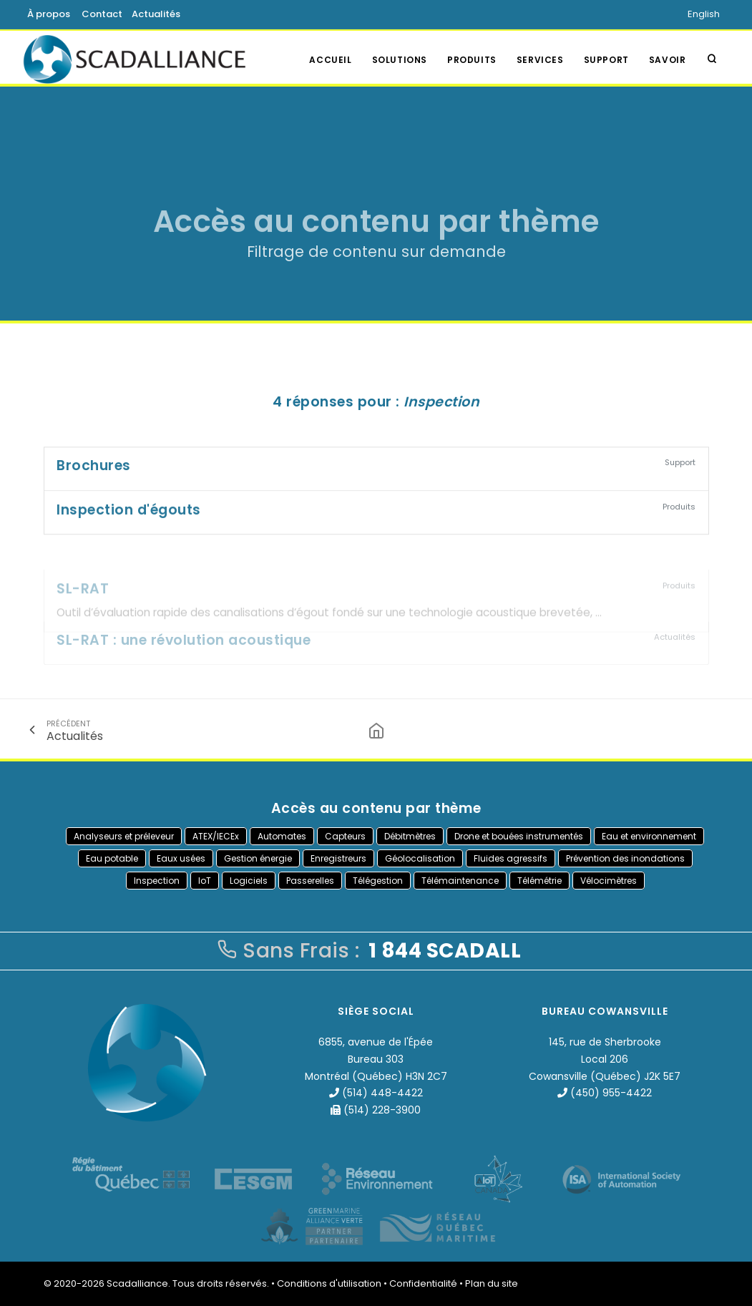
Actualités (156, 14)
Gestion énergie (258, 858)
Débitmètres (410, 836)
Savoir (667, 60)
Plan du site (491, 1283)
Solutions (399, 60)
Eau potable (112, 858)
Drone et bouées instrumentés (518, 836)
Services (540, 60)
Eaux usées (181, 858)
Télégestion (378, 880)
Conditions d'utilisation (329, 1283)
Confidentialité (423, 1283)
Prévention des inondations (625, 858)
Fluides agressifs (510, 858)
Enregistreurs (338, 858)
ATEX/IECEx (215, 836)
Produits (472, 60)
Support (606, 60)
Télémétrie (539, 880)
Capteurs (345, 836)
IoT (204, 880)
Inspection (157, 880)
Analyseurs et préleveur (124, 836)
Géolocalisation (420, 858)
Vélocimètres (608, 880)
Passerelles (310, 880)
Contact (102, 14)
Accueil (330, 60)
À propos (48, 14)
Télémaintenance (460, 880)
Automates (282, 836)
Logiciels (249, 880)
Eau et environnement (649, 836)
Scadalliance (137, 1283)
